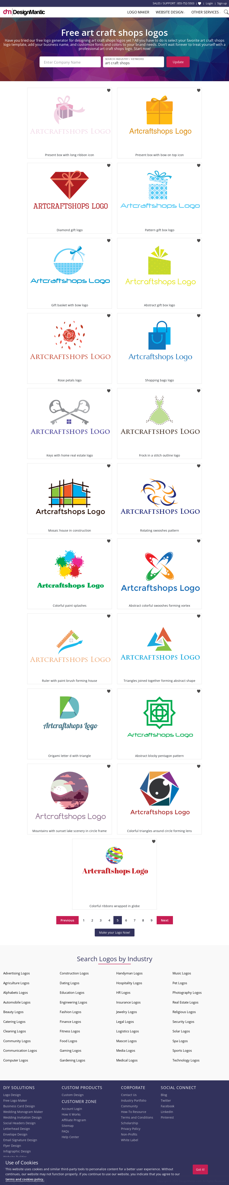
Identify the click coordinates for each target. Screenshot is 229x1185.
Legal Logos (125, 1021)
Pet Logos (180, 982)
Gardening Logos (72, 1059)
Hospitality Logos (129, 982)
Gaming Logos (70, 1049)
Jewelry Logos (126, 1011)
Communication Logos (20, 1049)
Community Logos (17, 1040)
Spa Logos (180, 1040)
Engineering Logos (73, 1001)
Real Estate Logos (185, 1001)
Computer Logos (15, 1059)
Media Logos (125, 1049)
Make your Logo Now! (114, 932)
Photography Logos (187, 991)
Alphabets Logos (15, 991)
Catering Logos (14, 1021)
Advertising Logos (16, 972)
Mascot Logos (126, 1040)
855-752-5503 (185, 3)
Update (178, 62)
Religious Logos (184, 1011)
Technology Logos (186, 1059)
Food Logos (68, 1040)
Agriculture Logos (16, 982)
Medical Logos (127, 1059)
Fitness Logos (70, 1030)
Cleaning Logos (14, 1030)
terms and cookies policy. (24, 1179)
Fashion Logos (70, 1011)
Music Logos (182, 972)
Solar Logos (181, 1030)
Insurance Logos (128, 1001)
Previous (67, 919)
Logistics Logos (127, 1030)
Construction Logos (74, 972)
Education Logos (72, 991)
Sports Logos (182, 1049)
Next (165, 919)
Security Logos (183, 1021)
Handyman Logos (129, 972)
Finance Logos (70, 1021)
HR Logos (123, 991)
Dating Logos (69, 982)
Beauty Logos (13, 1011)
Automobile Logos (16, 1001)
